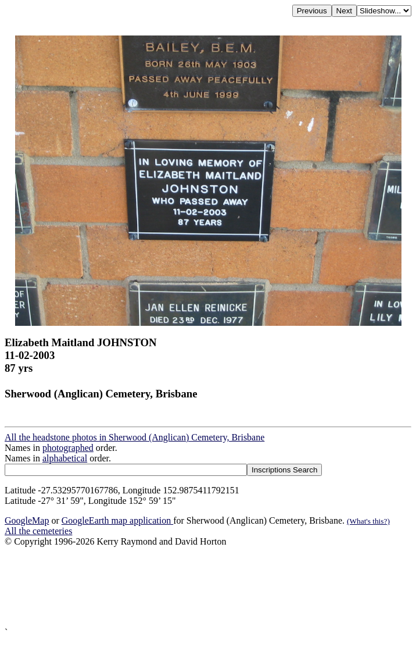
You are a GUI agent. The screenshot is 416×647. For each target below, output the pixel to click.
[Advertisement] (208, 587)
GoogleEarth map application (117, 520)
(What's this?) (368, 521)
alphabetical (64, 458)
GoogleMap (27, 520)
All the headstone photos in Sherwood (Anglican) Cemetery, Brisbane (134, 437)
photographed (68, 448)
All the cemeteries (38, 531)
